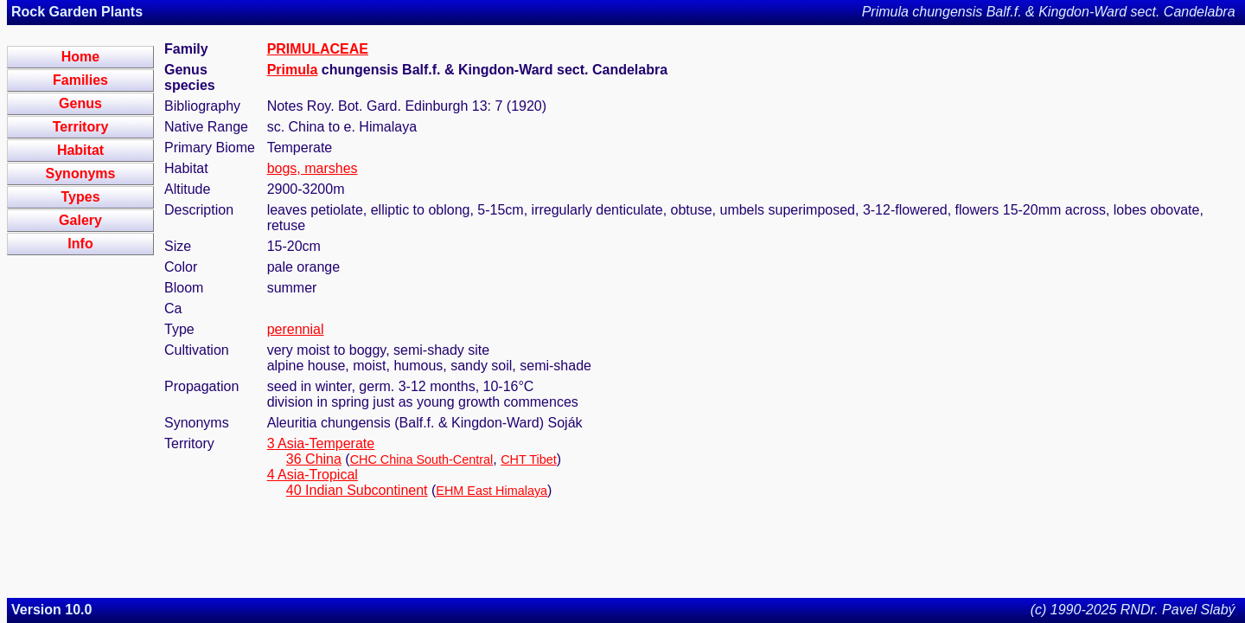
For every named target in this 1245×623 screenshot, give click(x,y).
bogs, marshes (312, 168)
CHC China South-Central (422, 459)
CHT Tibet (529, 459)
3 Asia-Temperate (321, 443)
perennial (295, 329)
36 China (314, 459)
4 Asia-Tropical (312, 474)
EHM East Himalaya (491, 491)
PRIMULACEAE (317, 49)
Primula (292, 69)
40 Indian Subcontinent (357, 490)
